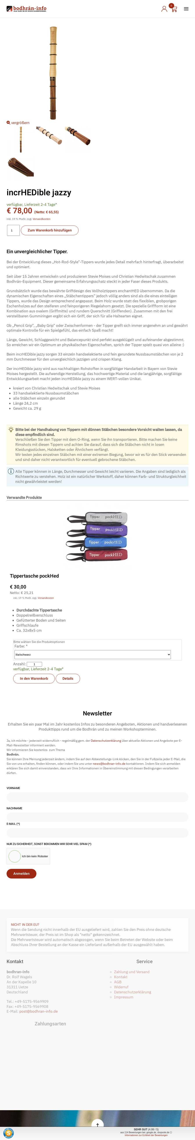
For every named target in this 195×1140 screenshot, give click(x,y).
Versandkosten (41, 219)
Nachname (14, 808)
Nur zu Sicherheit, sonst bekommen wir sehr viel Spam (49, 844)
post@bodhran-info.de (38, 1011)
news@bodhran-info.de (109, 764)
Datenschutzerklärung (106, 741)
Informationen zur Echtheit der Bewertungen (146, 1135)
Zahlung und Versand (132, 971)
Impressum (123, 997)
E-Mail (13, 824)
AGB (118, 982)
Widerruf (121, 987)
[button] (186, 9)
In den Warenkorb (34, 678)
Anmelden (21, 873)
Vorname (13, 788)
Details (68, 678)
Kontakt (120, 977)
